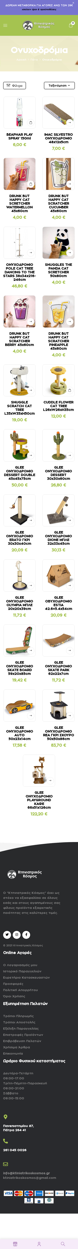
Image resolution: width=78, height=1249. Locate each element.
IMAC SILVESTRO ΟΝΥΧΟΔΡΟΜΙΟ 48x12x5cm (58, 138)
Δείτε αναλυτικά (69, 122)
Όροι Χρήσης (14, 996)
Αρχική (21, 59)
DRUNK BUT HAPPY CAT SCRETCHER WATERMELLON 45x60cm (19, 203)
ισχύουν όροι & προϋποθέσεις (39, 9)
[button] (71, 25)
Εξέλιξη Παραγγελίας (21, 1028)
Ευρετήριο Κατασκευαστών (26, 977)
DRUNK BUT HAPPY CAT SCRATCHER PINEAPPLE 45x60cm (58, 341)
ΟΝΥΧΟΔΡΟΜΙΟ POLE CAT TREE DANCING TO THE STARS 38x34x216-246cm (19, 272)
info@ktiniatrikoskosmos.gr (26, 1173)
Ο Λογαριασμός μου (20, 965)
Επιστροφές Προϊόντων (23, 1034)
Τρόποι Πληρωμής (18, 1016)
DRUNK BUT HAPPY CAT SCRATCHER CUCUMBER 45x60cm (58, 203)
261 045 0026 (14, 1150)
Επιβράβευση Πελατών (22, 1041)
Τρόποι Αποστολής (19, 1022)
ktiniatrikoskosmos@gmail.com (29, 1177)
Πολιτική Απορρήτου (20, 990)
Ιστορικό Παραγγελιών (22, 971)
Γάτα (34, 59)
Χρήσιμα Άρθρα (16, 1047)
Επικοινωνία (13, 1053)
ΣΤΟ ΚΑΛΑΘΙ (30, 122)
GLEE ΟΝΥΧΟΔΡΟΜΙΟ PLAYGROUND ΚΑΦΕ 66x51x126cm (39, 800)
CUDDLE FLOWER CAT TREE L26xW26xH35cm (58, 406)
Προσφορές (13, 983)
